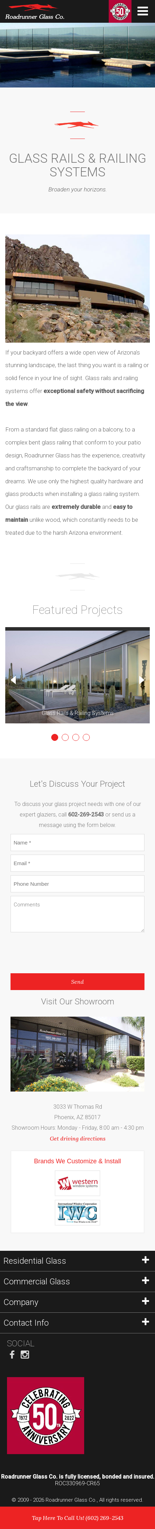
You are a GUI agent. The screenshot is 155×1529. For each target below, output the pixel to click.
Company (76, 1302)
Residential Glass (76, 1261)
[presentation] (64, 951)
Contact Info (76, 1323)
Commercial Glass (76, 1281)
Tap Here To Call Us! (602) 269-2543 (77, 1517)
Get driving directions (78, 1138)
